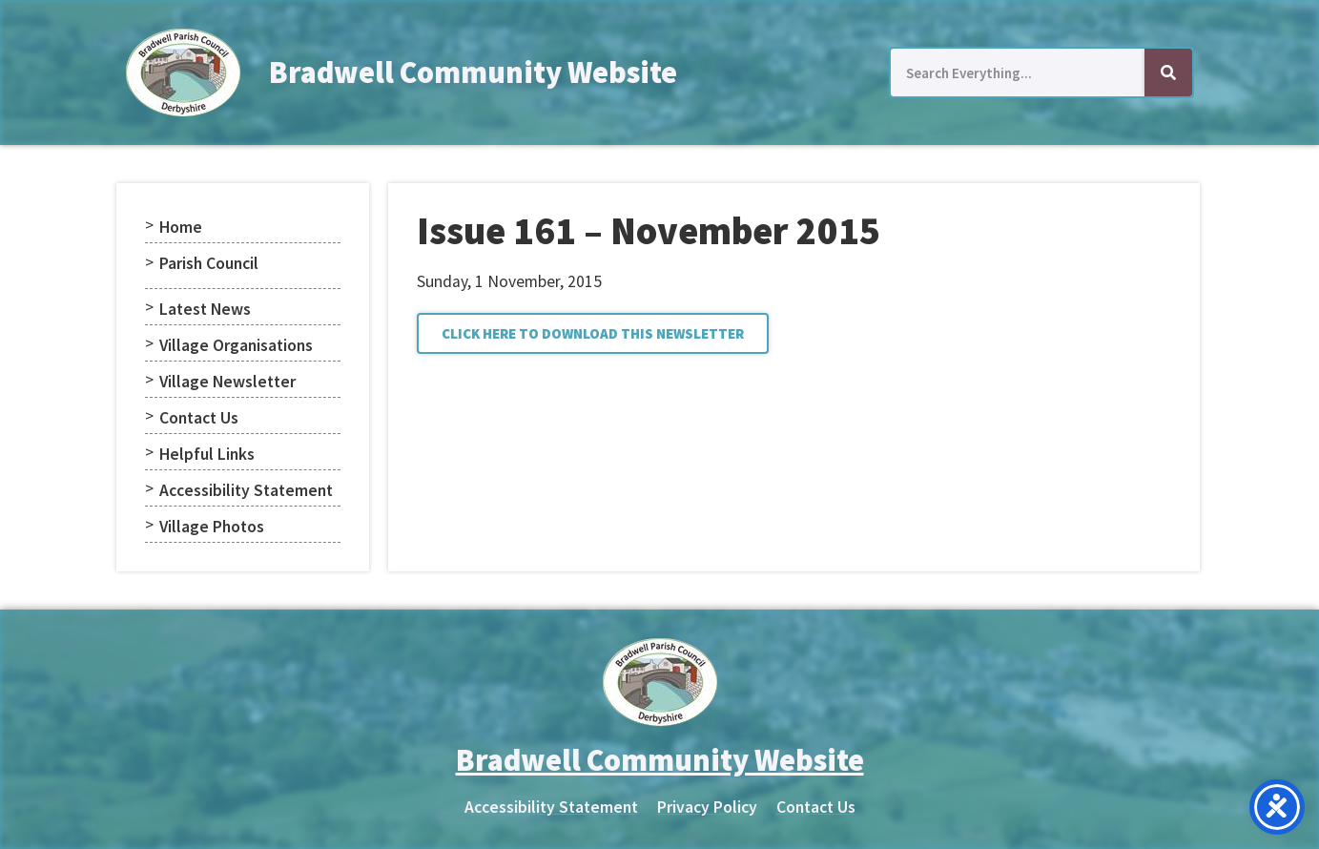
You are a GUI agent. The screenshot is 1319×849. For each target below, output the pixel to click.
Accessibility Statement (246, 490)
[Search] (1168, 72)
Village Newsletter (227, 381)
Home (180, 227)
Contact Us (198, 417)
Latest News (205, 309)
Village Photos (211, 526)
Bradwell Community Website (473, 72)
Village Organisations (236, 345)
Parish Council (208, 263)
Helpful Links (207, 454)
